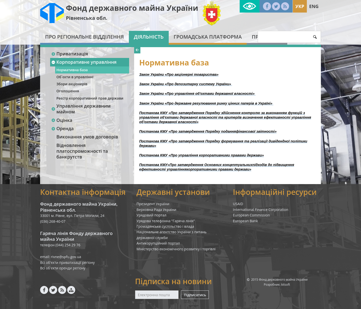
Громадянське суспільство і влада (165, 226)
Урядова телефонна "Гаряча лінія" (166, 220)
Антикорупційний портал (158, 243)
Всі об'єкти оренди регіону (62, 268)
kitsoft (285, 284)
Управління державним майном (81, 109)
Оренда (62, 128)
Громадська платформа (208, 36)
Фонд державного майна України (132, 8)
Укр (299, 6)
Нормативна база (72, 69)
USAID (238, 203)
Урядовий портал (151, 215)
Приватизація (69, 54)
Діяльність (149, 36)
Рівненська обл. (86, 18)
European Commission (251, 215)
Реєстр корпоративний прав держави (89, 98)
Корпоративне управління (84, 62)
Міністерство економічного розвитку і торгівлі (176, 249)
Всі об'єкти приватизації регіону (67, 262)
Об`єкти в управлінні (75, 76)
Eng (314, 6)
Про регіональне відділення (84, 36)
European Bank (245, 220)
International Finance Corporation (260, 209)
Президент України (153, 203)
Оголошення (67, 91)
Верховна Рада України (156, 209)
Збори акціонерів (71, 84)
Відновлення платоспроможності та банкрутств (82, 151)
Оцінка (61, 120)
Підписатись (195, 294)
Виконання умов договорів (87, 137)
